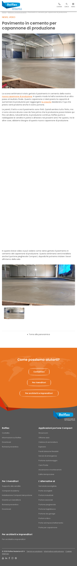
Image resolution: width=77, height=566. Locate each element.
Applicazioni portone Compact (55, 428)
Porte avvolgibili (45, 490)
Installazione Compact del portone (17, 495)
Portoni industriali (45, 495)
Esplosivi (42, 446)
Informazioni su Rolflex (11, 437)
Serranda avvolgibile (47, 486)
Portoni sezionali (45, 500)
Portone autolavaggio (47, 460)
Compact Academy (10, 490)
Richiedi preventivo (10, 446)
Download (6, 442)
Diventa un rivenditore (11, 500)
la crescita (46, 102)
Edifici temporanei (46, 474)
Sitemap (5, 554)
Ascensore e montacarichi (49, 469)
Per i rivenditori (10, 481)
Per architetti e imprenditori (17, 534)
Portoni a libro (44, 518)
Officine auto (44, 437)
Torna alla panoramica (39, 334)
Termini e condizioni (34, 551)
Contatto (6, 433)
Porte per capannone (47, 527)
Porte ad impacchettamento (50, 523)
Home (4, 12)
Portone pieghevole (47, 504)
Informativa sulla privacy (54, 551)
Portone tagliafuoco (47, 509)
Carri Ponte (43, 465)
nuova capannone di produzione (17, 96)
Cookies (68, 551)
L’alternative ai (46, 481)
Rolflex (5, 428)
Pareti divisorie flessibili (48, 451)
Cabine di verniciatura (48, 442)
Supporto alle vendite (11, 486)
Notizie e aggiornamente (17, 12)
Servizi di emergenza (47, 456)
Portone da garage (46, 513)
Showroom (43, 433)
